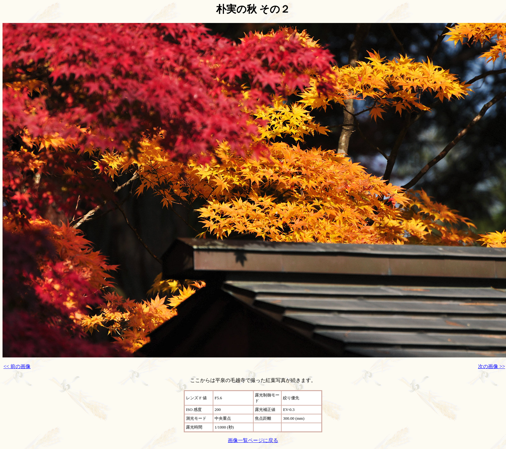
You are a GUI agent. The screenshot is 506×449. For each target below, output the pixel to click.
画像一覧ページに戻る (253, 440)
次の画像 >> (491, 366)
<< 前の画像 (17, 366)
